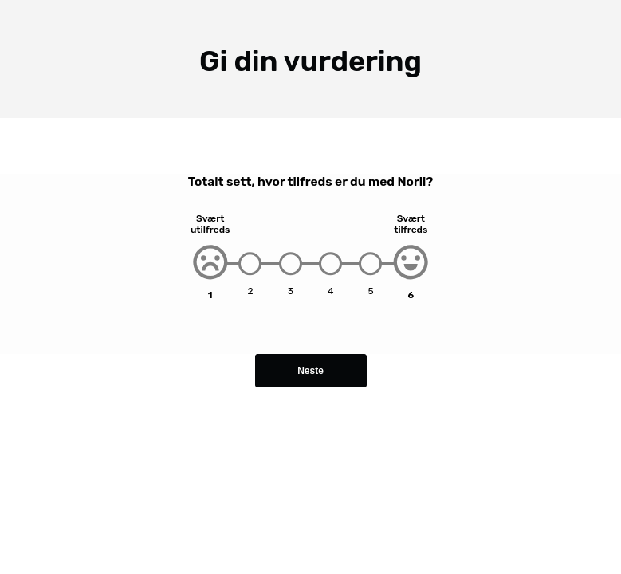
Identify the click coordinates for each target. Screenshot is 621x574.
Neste (310, 370)
